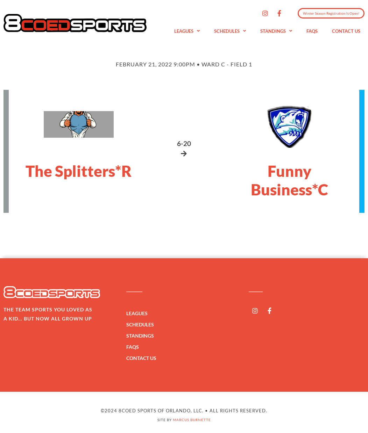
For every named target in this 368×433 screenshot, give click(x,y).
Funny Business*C (289, 180)
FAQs (312, 31)
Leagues (187, 31)
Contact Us (346, 31)
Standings (276, 31)
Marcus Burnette (192, 420)
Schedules (230, 31)
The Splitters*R (79, 171)
